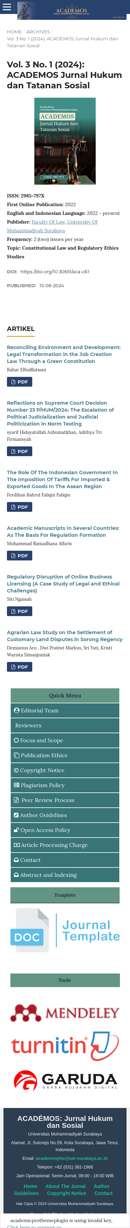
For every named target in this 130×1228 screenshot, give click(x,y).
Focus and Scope (38, 740)
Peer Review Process (44, 800)
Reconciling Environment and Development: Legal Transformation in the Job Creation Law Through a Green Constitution (64, 354)
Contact (27, 859)
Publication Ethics (40, 755)
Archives (38, 31)
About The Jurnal (65, 1186)
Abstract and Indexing (45, 874)
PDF (22, 382)
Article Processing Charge (51, 844)
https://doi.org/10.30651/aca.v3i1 (54, 271)
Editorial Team (36, 710)
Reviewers (27, 725)
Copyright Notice (39, 770)
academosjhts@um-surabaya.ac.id (71, 1158)
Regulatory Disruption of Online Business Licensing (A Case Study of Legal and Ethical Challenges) (63, 584)
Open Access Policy (42, 829)
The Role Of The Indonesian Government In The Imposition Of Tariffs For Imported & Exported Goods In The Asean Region (62, 479)
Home (14, 31)
